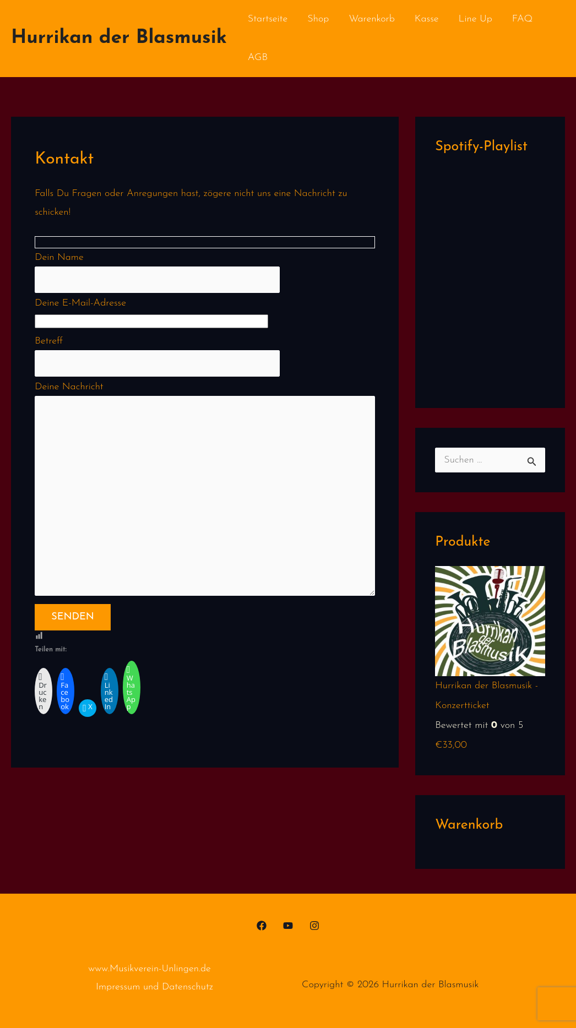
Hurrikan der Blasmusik (119, 38)
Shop (318, 19)
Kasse (427, 19)
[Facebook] (262, 926)
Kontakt (303, 57)
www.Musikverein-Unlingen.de (149, 969)
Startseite (267, 19)
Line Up (475, 19)
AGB (258, 57)
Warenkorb (371, 19)
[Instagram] (314, 926)
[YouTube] (288, 926)
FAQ (522, 19)
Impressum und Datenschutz (154, 987)
